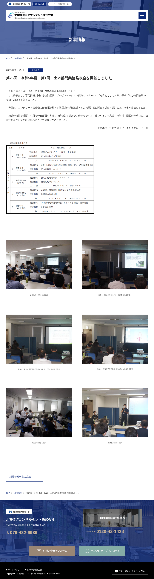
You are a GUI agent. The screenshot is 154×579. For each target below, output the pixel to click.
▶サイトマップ (13, 570)
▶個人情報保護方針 (33, 570)
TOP (8, 58)
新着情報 (18, 58)
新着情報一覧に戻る (20, 476)
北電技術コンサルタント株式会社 (30, 519)
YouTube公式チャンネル (132, 571)
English (41, 4)
